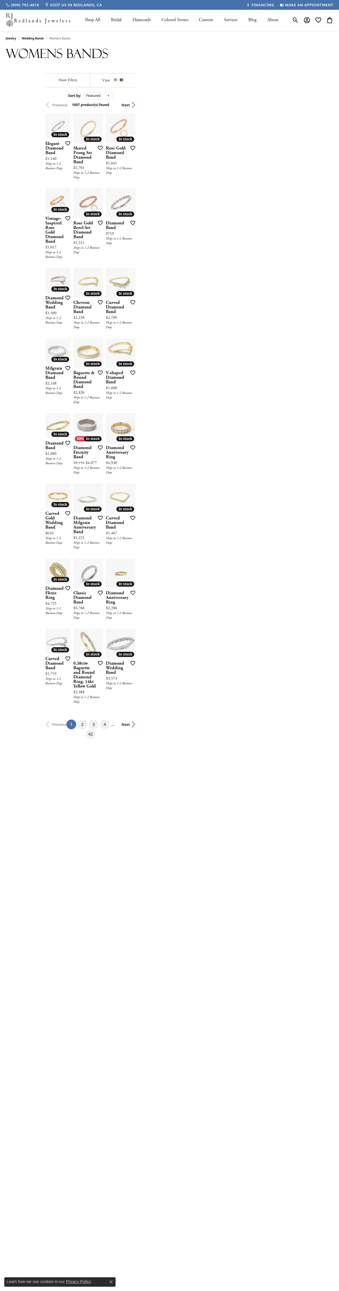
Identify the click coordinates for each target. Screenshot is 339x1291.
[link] (22, 5)
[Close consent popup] (111, 1282)
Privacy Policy (78, 1281)
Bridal (116, 20)
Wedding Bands (33, 38)
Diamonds (141, 20)
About (273, 20)
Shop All (92, 20)
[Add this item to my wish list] (161, 199)
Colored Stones (175, 20)
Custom (206, 20)
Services (230, 20)
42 (233, 998)
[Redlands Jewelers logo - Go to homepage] (38, 20)
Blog (252, 20)
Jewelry (11, 38)
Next (323, 104)
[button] (295, 20)
